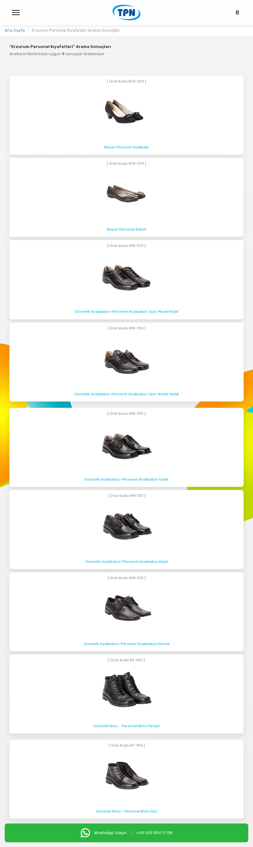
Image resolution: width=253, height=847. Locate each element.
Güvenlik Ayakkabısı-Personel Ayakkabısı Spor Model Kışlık (126, 311)
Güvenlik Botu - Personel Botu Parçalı (126, 726)
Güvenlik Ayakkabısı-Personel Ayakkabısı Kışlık (126, 561)
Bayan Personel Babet (126, 229)
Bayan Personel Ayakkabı (126, 147)
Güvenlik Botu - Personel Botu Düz (126, 811)
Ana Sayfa (15, 30)
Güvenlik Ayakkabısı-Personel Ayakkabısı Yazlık (126, 479)
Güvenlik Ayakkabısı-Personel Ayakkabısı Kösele (127, 644)
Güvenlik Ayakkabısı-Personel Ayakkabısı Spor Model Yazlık (126, 394)
